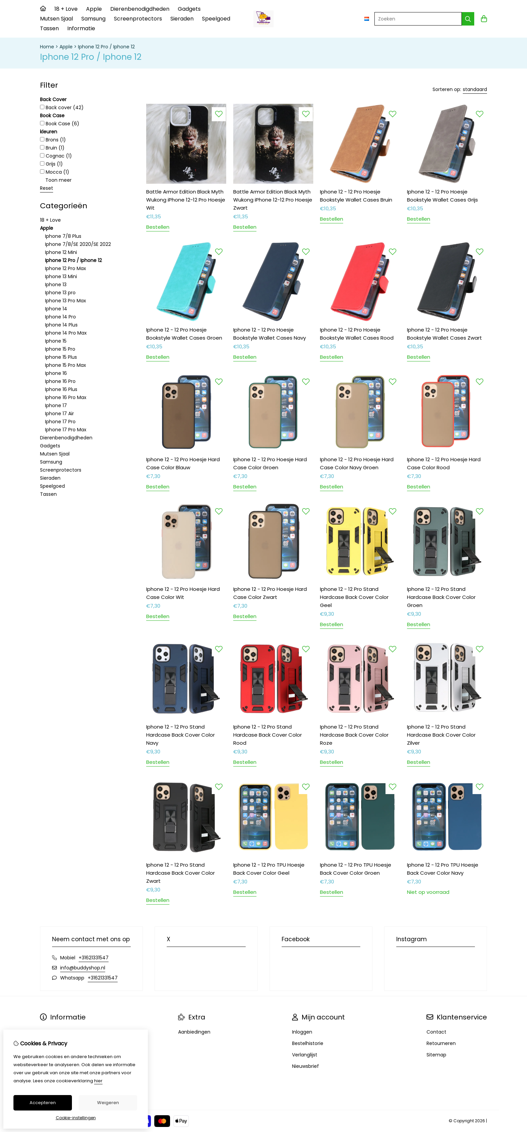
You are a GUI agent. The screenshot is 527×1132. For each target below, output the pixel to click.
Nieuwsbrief (305, 1066)
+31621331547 (94, 957)
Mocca (54, 172)
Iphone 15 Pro (60, 349)
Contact (436, 1032)
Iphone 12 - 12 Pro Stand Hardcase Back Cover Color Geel (354, 597)
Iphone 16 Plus (61, 389)
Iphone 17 (56, 405)
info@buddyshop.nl (82, 967)
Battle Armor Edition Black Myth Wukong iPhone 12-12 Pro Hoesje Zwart (272, 199)
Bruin (52, 147)
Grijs (51, 164)
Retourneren (441, 1043)
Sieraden (182, 19)
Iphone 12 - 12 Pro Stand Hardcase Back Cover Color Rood (267, 734)
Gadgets (189, 9)
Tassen (49, 28)
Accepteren (43, 1102)
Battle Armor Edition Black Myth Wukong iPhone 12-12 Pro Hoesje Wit (185, 199)
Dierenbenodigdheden (139, 9)
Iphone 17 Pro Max (65, 429)
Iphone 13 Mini (61, 276)
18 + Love (66, 9)
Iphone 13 (56, 284)
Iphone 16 (56, 373)
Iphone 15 (56, 341)
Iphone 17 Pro (60, 421)
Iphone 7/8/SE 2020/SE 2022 (78, 244)
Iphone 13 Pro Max (65, 300)
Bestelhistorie (307, 1043)
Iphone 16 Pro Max (65, 397)
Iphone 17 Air (59, 413)
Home (47, 46)
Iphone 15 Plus (61, 357)
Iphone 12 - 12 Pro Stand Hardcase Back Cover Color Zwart (180, 872)
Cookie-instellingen (76, 1118)
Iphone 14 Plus (61, 324)
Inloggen (302, 1032)
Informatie (81, 28)
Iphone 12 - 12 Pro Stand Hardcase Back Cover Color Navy (180, 734)
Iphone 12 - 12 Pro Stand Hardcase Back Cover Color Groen (441, 597)
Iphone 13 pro (60, 292)
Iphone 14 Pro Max (66, 333)
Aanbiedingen (194, 1032)
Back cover (62, 107)
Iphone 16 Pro (60, 381)
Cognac (56, 156)
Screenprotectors (138, 19)
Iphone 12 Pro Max (65, 268)
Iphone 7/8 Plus (63, 236)
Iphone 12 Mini (61, 252)
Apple (94, 9)
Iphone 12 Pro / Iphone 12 (106, 46)
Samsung (93, 19)
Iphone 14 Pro (60, 316)
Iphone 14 (56, 308)
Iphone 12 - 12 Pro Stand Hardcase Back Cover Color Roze (354, 734)
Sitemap (436, 1054)
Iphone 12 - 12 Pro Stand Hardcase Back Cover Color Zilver (441, 734)
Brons (53, 139)
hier (98, 1081)
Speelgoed (216, 19)
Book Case (59, 123)
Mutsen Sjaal (56, 19)
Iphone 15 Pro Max (65, 365)
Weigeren (108, 1102)
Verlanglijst (304, 1054)
